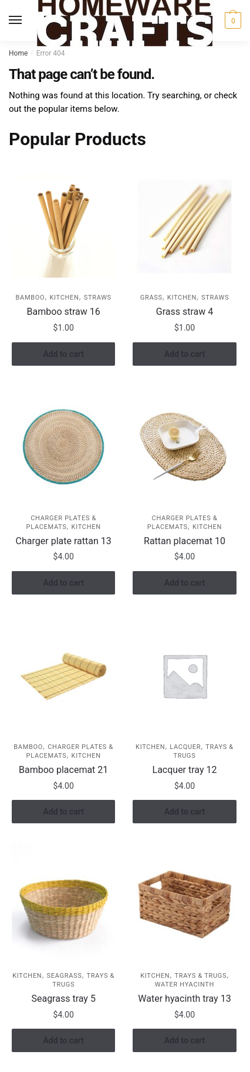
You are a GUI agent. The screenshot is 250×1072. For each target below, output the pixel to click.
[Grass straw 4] (184, 226)
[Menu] (26, 20)
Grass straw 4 (184, 311)
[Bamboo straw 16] (63, 226)
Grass (151, 297)
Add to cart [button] (63, 354)
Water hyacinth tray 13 (184, 998)
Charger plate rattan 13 (64, 541)
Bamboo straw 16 (63, 311)
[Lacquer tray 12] (184, 675)
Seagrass (64, 976)
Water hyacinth (184, 984)
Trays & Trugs (200, 976)
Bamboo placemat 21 (63, 769)
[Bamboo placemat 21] (63, 675)
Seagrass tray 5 (63, 998)
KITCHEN (64, 297)
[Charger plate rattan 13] (63, 446)
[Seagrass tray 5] (63, 904)
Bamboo (30, 297)
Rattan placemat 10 (184, 541)
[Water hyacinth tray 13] (184, 904)
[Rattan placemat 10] (184, 446)
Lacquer (185, 747)
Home (18, 53)
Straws (98, 297)
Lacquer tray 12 (185, 769)
